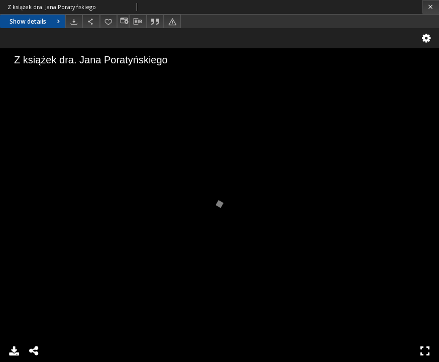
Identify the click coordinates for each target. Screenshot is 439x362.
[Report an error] (172, 21)
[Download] (73, 21)
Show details (36, 21)
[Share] (90, 21)
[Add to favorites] (108, 21)
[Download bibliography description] (137, 22)
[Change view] (123, 21)
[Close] (430, 7)
